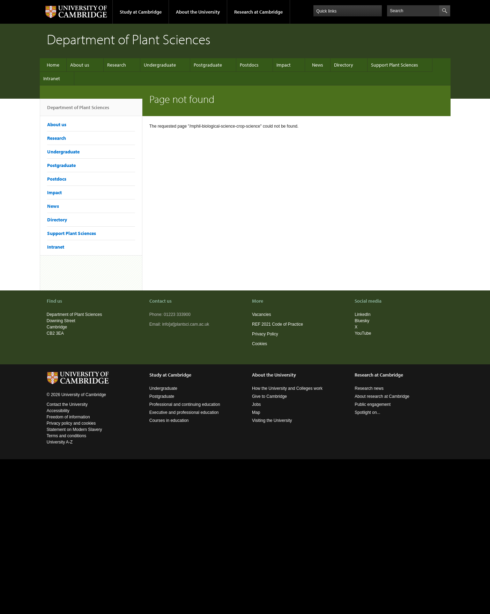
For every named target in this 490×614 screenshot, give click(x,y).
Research (116, 65)
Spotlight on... (367, 412)
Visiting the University (272, 420)
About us (79, 65)
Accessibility (58, 410)
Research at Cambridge (258, 12)
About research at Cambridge (382, 396)
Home (53, 65)
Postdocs (249, 65)
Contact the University (67, 404)
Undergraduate (160, 65)
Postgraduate (208, 65)
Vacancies (261, 314)
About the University (198, 12)
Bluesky (362, 320)
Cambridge (57, 327)
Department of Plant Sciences (78, 110)
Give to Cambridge (269, 396)
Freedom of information (68, 417)
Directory (343, 65)
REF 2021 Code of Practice (277, 324)
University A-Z (60, 442)
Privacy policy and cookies (71, 423)
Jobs (256, 404)
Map (256, 412)
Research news (369, 388)
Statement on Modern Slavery (74, 429)
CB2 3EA (55, 333)
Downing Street (61, 320)
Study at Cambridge (141, 12)
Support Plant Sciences (394, 65)
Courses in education (169, 420)
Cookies (259, 343)
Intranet (51, 78)
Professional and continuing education (184, 404)
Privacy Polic (264, 334)
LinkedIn (362, 314)
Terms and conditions (66, 435)
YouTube (363, 333)
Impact (283, 65)
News (317, 65)
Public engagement (373, 404)
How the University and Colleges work (287, 388)
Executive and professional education (184, 412)
